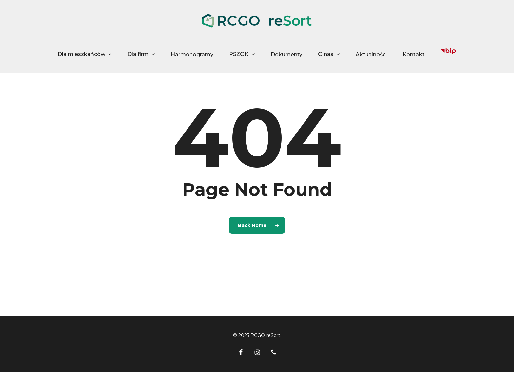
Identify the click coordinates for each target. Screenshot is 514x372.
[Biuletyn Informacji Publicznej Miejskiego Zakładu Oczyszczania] (448, 54)
